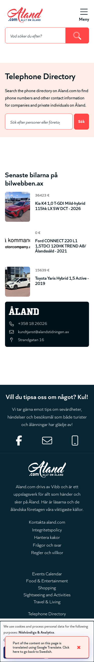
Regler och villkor (47, 552)
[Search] (77, 35)
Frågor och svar (47, 544)
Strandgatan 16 (31, 339)
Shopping (47, 587)
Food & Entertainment (47, 580)
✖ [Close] (79, 647)
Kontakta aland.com (47, 521)
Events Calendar (47, 573)
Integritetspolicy (47, 529)
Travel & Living (47, 601)
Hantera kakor (47, 537)
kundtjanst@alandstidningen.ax (43, 331)
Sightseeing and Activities (47, 594)
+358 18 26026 (32, 323)
